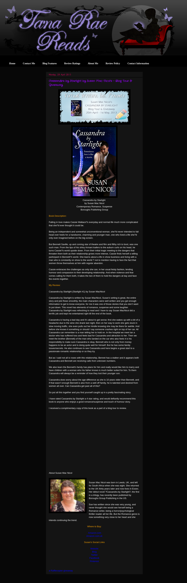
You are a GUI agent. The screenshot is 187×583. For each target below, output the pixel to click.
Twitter (94, 555)
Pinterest (94, 561)
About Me (93, 63)
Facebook (94, 558)
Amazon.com (94, 533)
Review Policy (113, 63)
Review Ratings (72, 63)
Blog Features (49, 63)
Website (94, 548)
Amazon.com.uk (94, 536)
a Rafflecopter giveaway (61, 570)
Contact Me (29, 63)
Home (12, 63)
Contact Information (138, 63)
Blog (94, 551)
